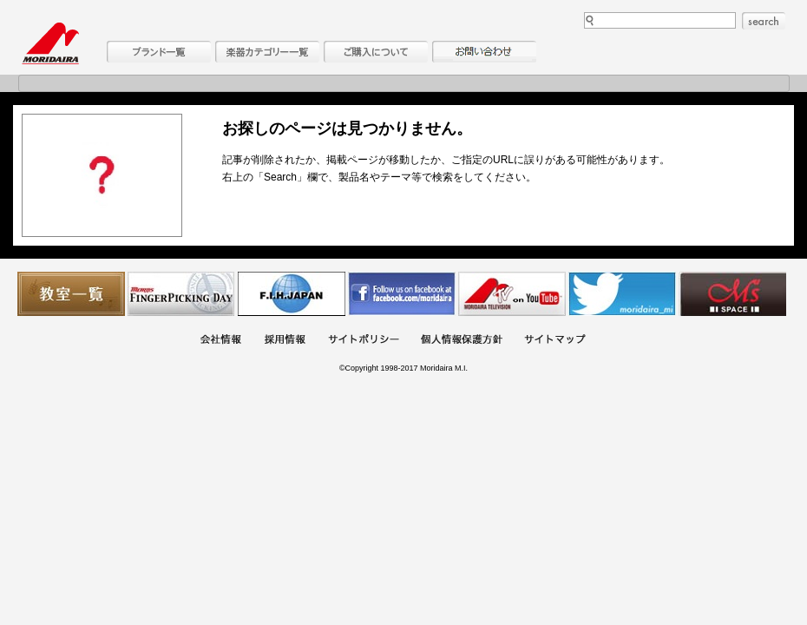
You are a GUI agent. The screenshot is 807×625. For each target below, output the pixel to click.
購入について (376, 51)
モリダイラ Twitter (622, 294)
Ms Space (732, 294)
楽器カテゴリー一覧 (267, 51)
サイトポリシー (364, 340)
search (763, 21)
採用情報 (285, 340)
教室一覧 (71, 294)
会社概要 (220, 340)
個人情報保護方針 (462, 340)
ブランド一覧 (159, 51)
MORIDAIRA (50, 43)
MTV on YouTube (512, 294)
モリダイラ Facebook (402, 294)
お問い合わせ (484, 51)
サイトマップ (554, 340)
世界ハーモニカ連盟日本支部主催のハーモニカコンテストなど (291, 294)
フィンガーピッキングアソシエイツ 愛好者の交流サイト (181, 294)
